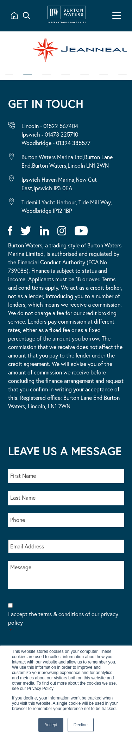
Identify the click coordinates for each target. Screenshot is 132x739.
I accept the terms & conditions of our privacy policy (66, 622)
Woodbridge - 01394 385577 (55, 142)
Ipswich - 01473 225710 (49, 134)
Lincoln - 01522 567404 (49, 126)
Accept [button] (50, 724)
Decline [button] (81, 724)
